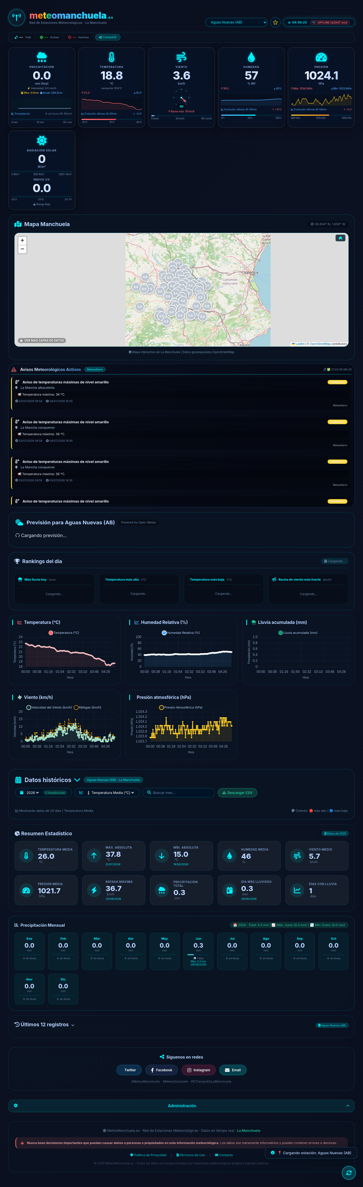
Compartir (108, 37)
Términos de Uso (191, 1158)
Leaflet (298, 343)
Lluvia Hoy (26, 340)
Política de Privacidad (148, 1158)
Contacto (224, 1158)
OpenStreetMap (320, 343)
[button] (207, 306)
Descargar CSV (237, 795)
